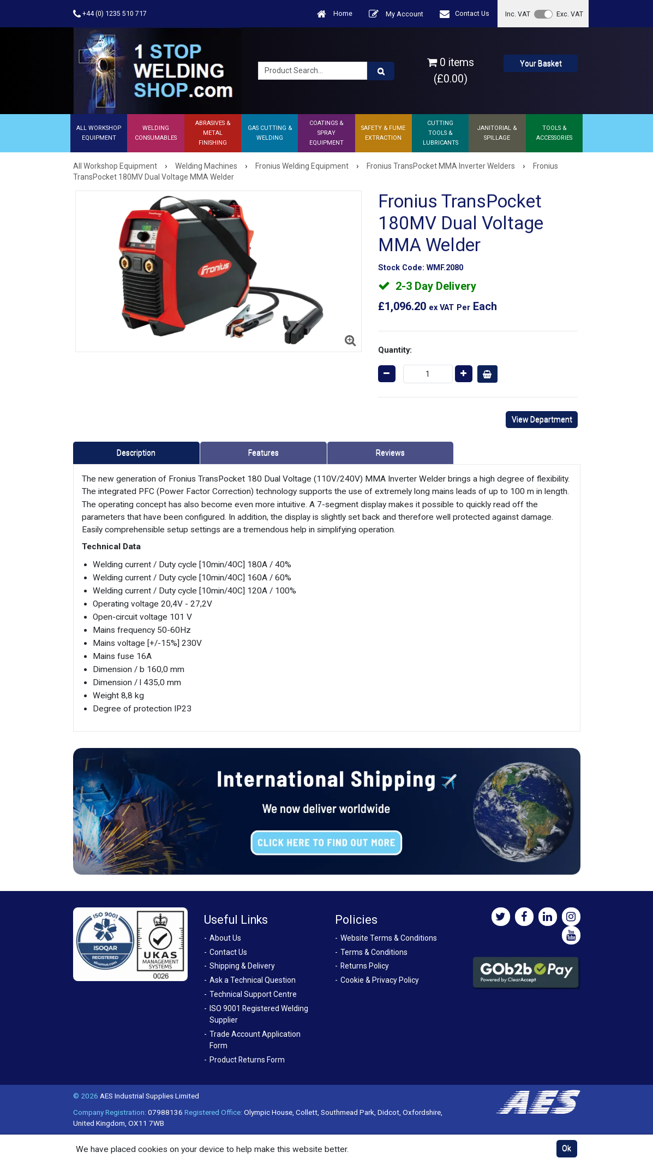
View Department (542, 419)
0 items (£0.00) (450, 70)
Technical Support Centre (253, 994)
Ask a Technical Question (252, 980)
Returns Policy (364, 965)
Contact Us (464, 14)
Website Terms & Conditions (388, 938)
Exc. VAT (569, 14)
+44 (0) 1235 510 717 (110, 14)
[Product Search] (380, 71)
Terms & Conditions (374, 952)
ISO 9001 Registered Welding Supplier (258, 1014)
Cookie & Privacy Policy (379, 980)
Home (334, 14)
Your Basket (541, 63)
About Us (225, 938)
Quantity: (395, 350)
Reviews (390, 452)
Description (136, 452)
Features (263, 452)
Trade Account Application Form (255, 1040)
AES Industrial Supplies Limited (149, 1095)
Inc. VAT (517, 14)
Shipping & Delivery (242, 965)
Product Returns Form (247, 1059)
